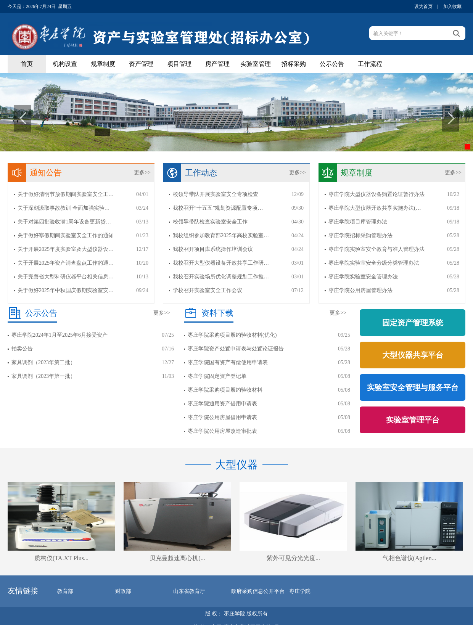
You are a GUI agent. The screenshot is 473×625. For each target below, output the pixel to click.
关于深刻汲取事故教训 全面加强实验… (64, 208)
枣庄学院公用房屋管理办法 (360, 290)
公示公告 (332, 64)
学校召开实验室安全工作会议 (207, 290)
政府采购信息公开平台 (258, 591)
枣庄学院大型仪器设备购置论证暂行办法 (376, 194)
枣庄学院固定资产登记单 (217, 376)
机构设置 (65, 64)
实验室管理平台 (412, 420)
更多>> (142, 172)
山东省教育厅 (189, 591)
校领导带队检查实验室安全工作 (210, 222)
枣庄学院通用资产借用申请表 (222, 403)
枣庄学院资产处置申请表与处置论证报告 (236, 349)
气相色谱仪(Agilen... (409, 558)
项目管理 (179, 64)
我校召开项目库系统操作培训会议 (213, 249)
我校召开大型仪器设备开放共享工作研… (221, 263)
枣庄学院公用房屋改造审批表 (222, 431)
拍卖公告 (22, 349)
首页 (27, 64)
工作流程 (370, 64)
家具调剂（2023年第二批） (43, 362)
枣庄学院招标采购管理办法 (360, 235)
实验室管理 (255, 64)
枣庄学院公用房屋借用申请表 (222, 417)
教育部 (65, 591)
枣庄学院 (300, 591)
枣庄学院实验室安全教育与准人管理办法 (376, 249)
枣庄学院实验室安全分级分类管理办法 (373, 263)
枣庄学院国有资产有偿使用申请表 (228, 362)
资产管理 (141, 64)
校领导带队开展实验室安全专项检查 (215, 194)
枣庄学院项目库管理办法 (357, 222)
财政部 (123, 591)
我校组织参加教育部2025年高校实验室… (221, 235)
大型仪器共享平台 (412, 355)
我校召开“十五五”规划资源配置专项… (218, 208)
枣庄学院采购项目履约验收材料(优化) (232, 335)
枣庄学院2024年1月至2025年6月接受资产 (59, 335)
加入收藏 (452, 6)
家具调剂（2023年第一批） (43, 376)
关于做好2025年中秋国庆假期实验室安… (66, 290)
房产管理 (217, 64)
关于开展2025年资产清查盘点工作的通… (66, 263)
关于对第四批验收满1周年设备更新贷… (64, 222)
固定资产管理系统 (412, 322)
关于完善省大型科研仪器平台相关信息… (66, 277)
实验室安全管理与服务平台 (413, 387)
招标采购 (294, 64)
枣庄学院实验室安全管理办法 (363, 277)
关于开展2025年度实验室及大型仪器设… (66, 249)
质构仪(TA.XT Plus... (61, 558)
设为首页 (423, 6)
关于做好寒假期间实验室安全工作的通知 (66, 235)
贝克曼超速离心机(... (177, 558)
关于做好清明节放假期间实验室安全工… (66, 194)
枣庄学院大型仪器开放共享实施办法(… (374, 208)
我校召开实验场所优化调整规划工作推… (221, 277)
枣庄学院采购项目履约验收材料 (225, 390)
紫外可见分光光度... (293, 558)
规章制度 (103, 64)
